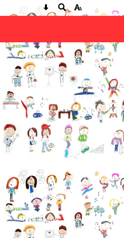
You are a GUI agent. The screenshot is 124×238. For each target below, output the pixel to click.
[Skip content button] (46, 9)
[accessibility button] (78, 9)
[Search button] (62, 9)
